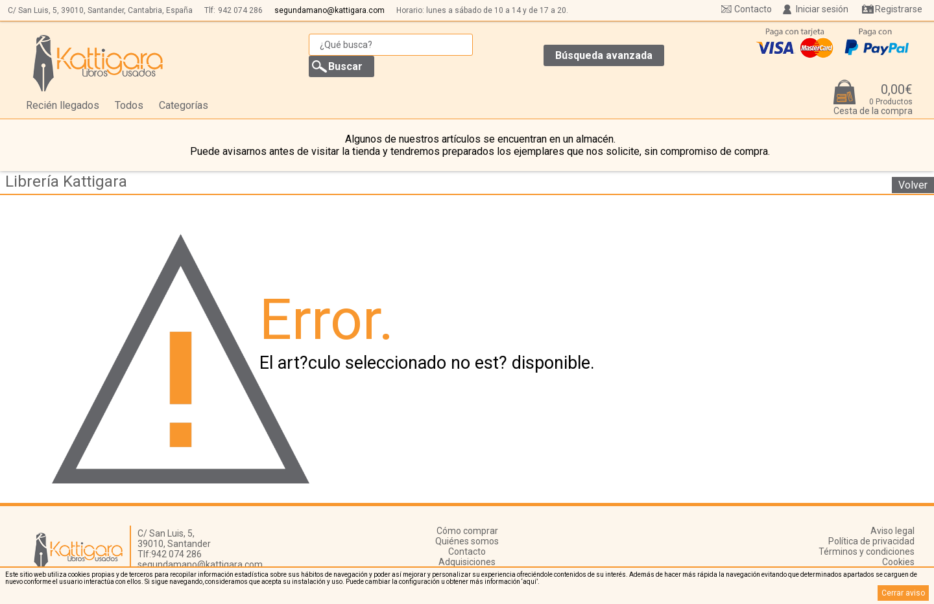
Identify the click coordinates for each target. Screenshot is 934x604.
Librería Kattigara (66, 181)
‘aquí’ (529, 581)
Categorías (183, 105)
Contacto (753, 9)
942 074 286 (240, 10)
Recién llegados (62, 105)
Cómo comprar (467, 531)
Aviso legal (892, 531)
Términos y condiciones (867, 551)
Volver (913, 185)
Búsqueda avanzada (604, 55)
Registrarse (898, 9)
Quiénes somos (467, 541)
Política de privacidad (871, 541)
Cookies (898, 562)
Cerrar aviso (903, 593)
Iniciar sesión (822, 9)
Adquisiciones (467, 562)
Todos (129, 105)
